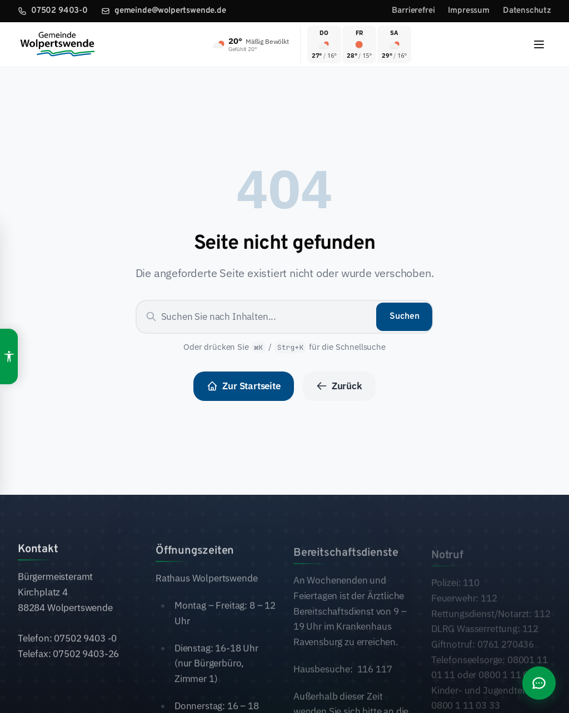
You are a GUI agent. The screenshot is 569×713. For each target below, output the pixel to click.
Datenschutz (527, 11)
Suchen (404, 316)
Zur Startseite (244, 386)
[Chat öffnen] (539, 683)
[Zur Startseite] (57, 44)
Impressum (468, 11)
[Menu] (539, 44)
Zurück (339, 386)
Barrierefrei (413, 11)
